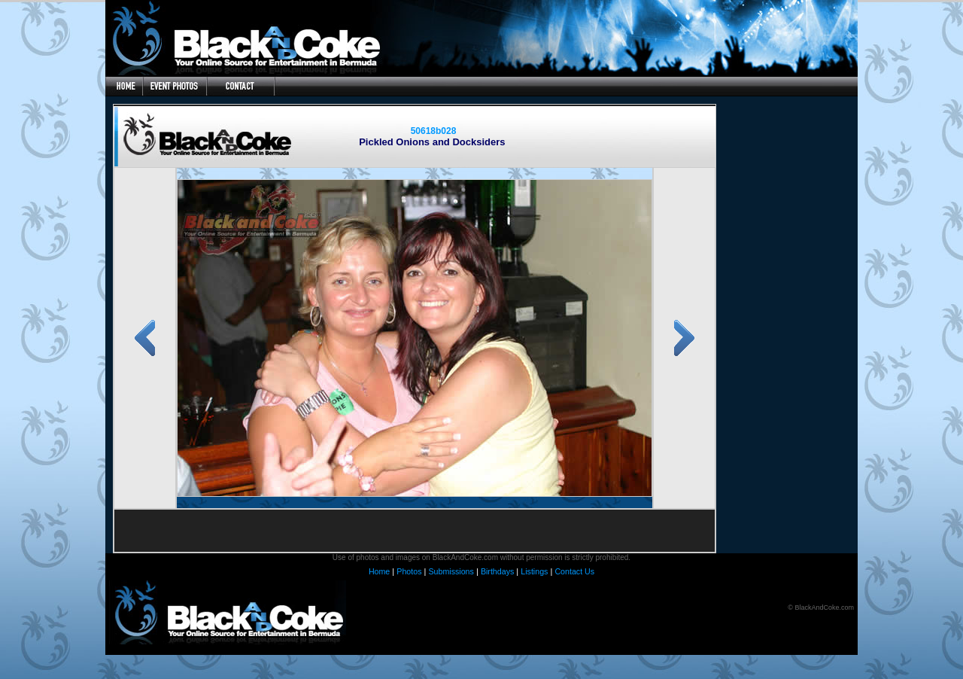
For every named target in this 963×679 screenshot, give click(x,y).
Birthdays (497, 571)
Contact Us (574, 571)
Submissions (450, 571)
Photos (408, 571)
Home (379, 571)
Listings (534, 571)
